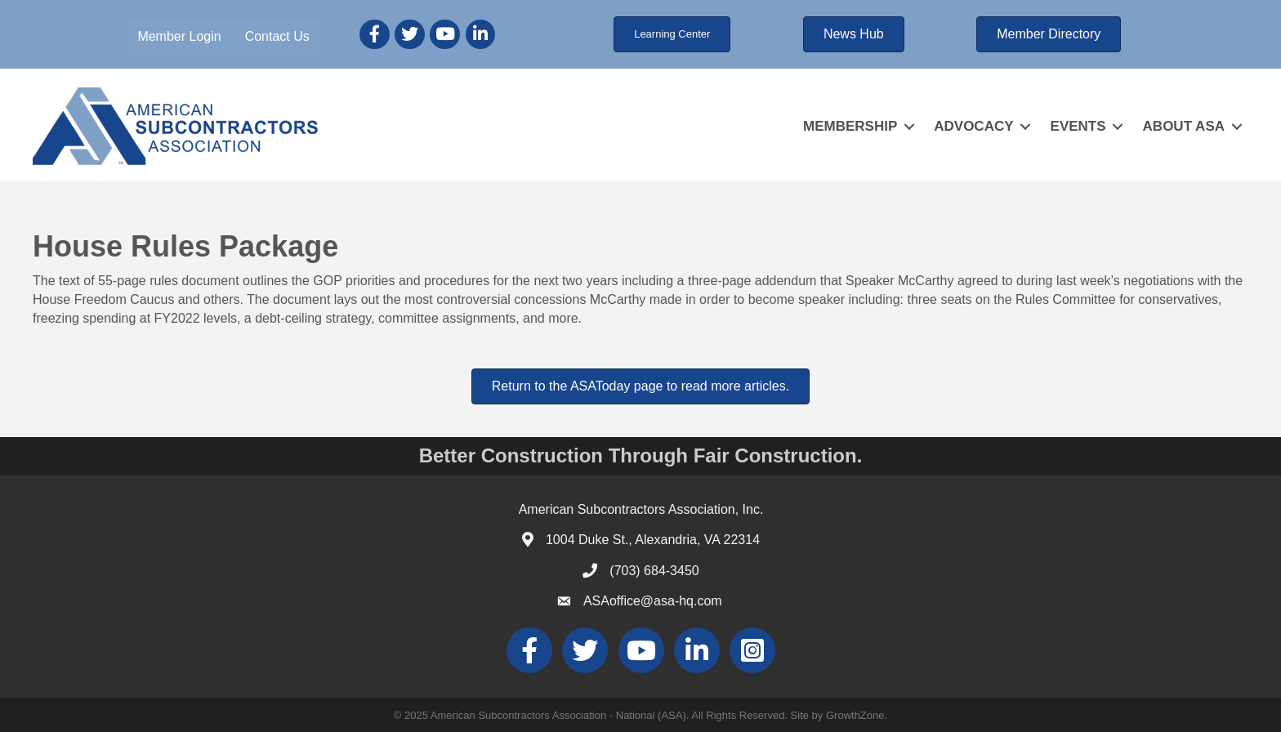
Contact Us (277, 36)
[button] (672, 34)
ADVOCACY (973, 126)
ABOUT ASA (1184, 126)
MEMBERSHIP (850, 126)
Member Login (179, 36)
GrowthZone (855, 715)
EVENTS (1078, 126)
